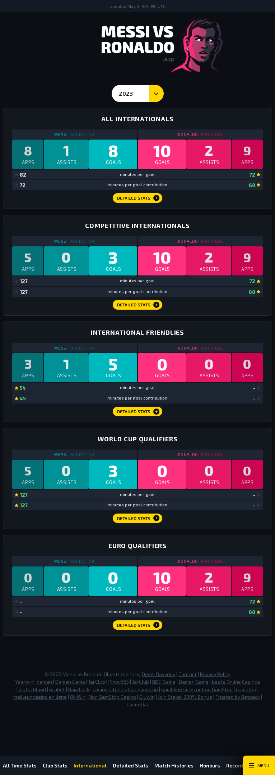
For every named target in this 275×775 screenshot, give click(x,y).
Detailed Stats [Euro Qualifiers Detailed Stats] (138, 648)
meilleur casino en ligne (40, 720)
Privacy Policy (215, 698)
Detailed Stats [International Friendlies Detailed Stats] (138, 425)
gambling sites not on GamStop (197, 713)
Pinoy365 (118, 705)
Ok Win (77, 720)
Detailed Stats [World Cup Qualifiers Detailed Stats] (138, 537)
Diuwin (147, 720)
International (96, 765)
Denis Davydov (158, 698)
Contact (187, 698)
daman (44, 705)
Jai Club (96, 705)
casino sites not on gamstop (125, 713)
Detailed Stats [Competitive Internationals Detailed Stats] (138, 314)
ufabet (57, 713)
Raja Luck (78, 713)
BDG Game (164, 705)
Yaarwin (24, 705)
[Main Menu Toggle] (259, 765)
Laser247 (137, 728)
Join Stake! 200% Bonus (185, 720)
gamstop (246, 713)
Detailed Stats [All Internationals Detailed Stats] (138, 202)
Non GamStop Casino (112, 720)
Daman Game (70, 705)
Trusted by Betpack (237, 720)
